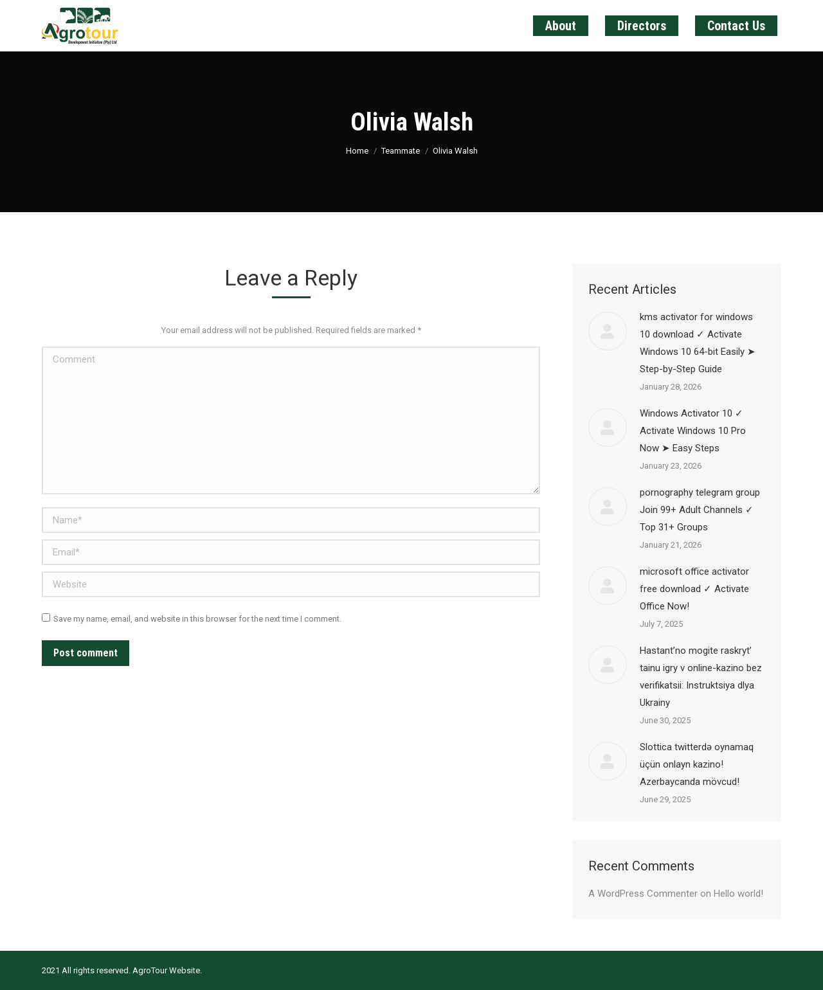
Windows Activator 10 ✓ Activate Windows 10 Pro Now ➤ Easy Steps (693, 431)
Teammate (400, 151)
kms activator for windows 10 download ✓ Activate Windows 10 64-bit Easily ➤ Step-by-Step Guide (697, 343)
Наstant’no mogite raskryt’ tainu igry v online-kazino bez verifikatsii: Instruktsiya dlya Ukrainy (701, 676)
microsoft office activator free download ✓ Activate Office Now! (694, 589)
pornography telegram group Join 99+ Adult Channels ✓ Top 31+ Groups (700, 510)
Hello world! (738, 893)
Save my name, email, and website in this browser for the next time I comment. (197, 619)
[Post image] (607, 331)
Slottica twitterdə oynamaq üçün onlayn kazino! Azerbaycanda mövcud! (697, 764)
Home (357, 151)
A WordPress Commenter (643, 893)
